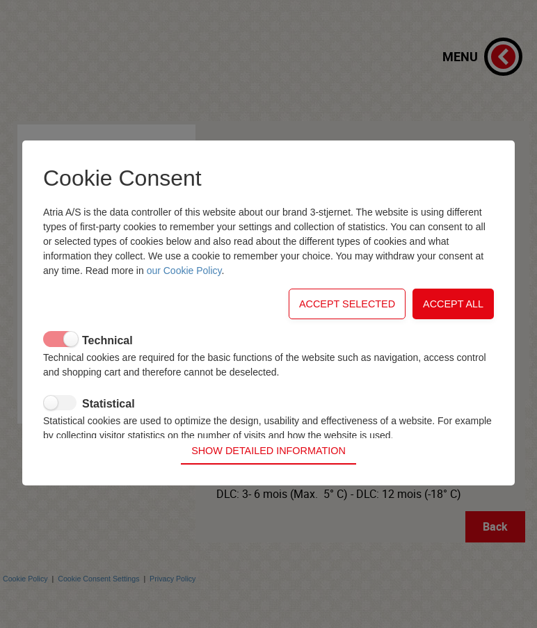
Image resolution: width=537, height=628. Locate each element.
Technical (107, 351)
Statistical (108, 414)
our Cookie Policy (184, 281)
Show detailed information (268, 439)
